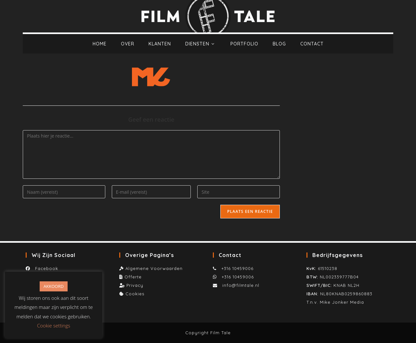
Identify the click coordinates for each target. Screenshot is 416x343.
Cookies (134, 293)
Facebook (45, 268)
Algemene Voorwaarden (154, 268)
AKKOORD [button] (54, 286)
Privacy (134, 285)
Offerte (133, 276)
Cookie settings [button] (53, 325)
